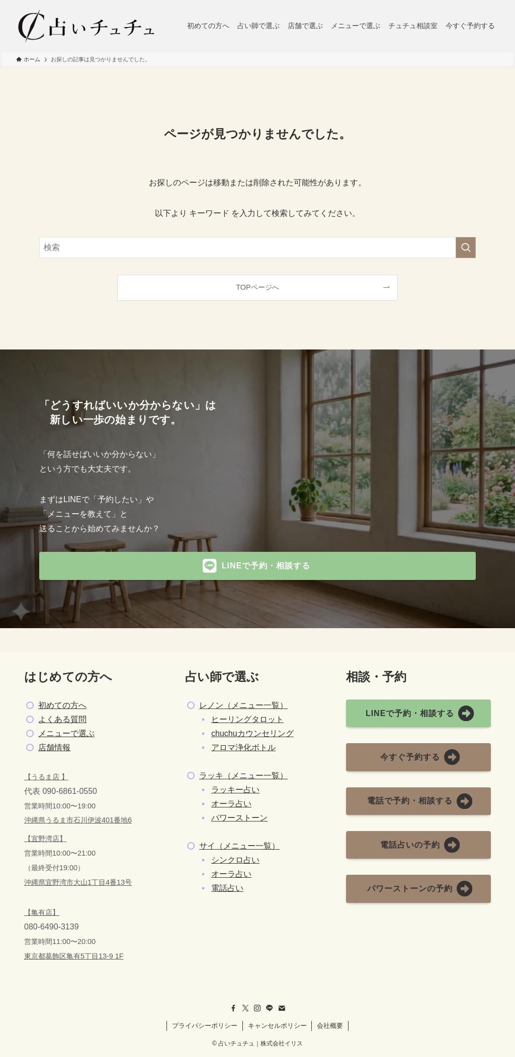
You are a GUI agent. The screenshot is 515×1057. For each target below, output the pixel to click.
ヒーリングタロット (247, 719)
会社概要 (330, 1025)
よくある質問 (62, 719)
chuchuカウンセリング (252, 733)
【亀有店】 (41, 912)
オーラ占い (231, 803)
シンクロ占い (235, 860)
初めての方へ (62, 705)
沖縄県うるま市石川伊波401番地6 (78, 820)
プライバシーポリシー (204, 1025)
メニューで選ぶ (66, 733)
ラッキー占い (235, 789)
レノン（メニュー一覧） (243, 705)
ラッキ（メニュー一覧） (243, 775)
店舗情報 (54, 747)
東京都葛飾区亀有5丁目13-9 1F (74, 956)
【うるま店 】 (46, 777)
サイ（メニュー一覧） (239, 846)
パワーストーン (239, 817)
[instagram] (257, 1008)
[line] (269, 1008)
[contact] (281, 1008)
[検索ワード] (257, 247)
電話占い (227, 888)
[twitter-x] (245, 1008)
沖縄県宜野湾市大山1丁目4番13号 (78, 882)
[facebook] (233, 1008)
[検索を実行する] (466, 247)
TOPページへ (257, 287)
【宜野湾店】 (45, 839)
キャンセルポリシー (277, 1025)
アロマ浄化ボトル (243, 747)
